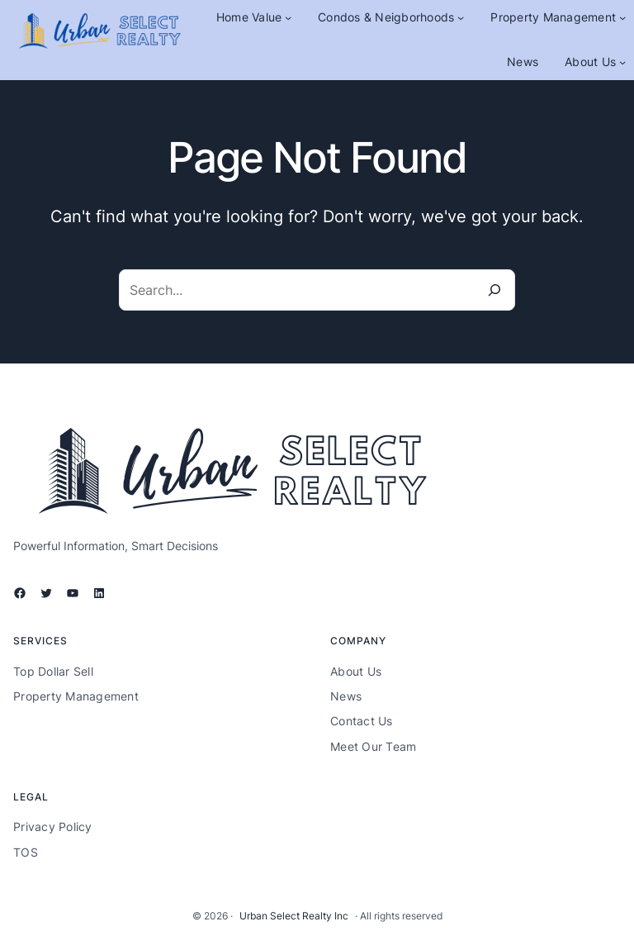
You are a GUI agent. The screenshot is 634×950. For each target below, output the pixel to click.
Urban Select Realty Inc (293, 916)
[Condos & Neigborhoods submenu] (460, 17)
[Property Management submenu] (622, 17)
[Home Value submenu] (288, 17)
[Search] (494, 289)
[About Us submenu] (622, 62)
